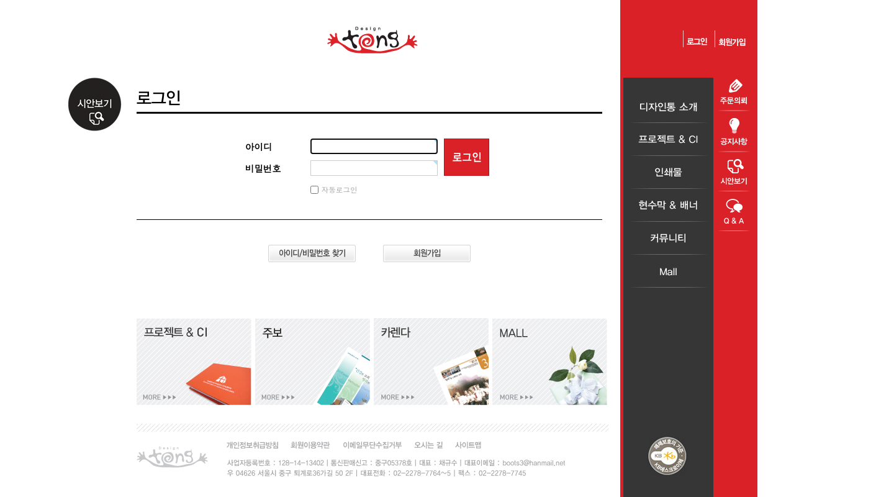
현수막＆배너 (668, 205)
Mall (668, 271)
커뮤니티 (668, 238)
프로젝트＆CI (668, 139)
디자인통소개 (668, 106)
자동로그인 (340, 189)
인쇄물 (668, 172)
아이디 (258, 146)
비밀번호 (263, 168)
